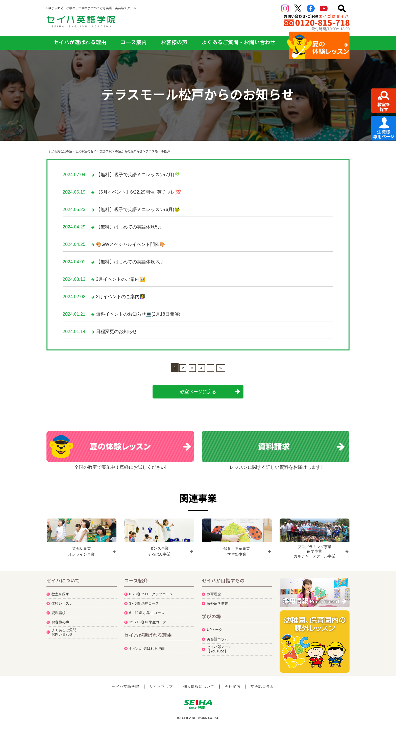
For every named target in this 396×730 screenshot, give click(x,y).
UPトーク (214, 627)
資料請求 (59, 610)
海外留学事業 (217, 601)
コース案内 (133, 42)
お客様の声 (174, 42)
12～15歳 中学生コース (147, 620)
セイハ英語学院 (125, 684)
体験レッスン (62, 601)
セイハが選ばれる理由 (80, 42)
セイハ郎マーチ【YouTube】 (219, 647)
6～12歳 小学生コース (146, 610)
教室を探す (60, 592)
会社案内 (232, 684)
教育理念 (214, 592)
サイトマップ (161, 684)
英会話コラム (217, 637)
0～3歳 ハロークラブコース (151, 592)
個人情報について (198, 684)
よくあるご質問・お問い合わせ (239, 42)
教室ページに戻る (198, 391)
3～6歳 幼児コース (144, 601)
